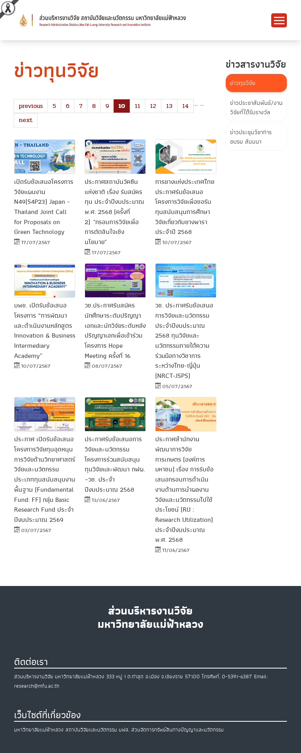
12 (153, 106)
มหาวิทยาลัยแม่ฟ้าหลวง (38, 730)
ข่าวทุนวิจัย (243, 83)
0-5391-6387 (237, 676)
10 (121, 106)
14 (185, 106)
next (26, 120)
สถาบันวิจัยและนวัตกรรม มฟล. (97, 730)
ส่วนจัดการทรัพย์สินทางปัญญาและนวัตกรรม (177, 730)
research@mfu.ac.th (36, 686)
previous (31, 106)
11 (137, 106)
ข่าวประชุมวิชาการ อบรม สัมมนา (251, 137)
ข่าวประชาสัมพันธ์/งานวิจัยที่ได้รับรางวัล (256, 107)
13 (169, 106)
